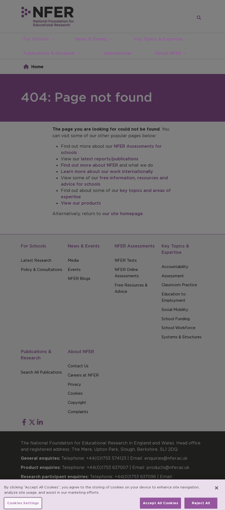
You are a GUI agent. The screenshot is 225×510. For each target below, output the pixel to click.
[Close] (216, 491)
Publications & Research (49, 53)
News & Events (91, 39)
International (117, 53)
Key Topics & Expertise (158, 39)
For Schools (36, 39)
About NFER (168, 53)
